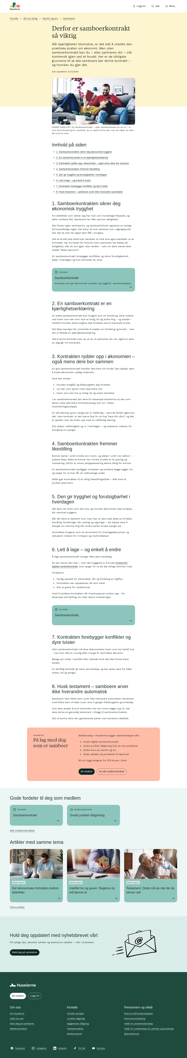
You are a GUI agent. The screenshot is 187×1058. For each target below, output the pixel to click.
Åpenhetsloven (131, 1033)
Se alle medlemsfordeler (111, 771)
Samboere (69, 18)
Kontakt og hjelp (75, 1013)
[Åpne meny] (170, 6)
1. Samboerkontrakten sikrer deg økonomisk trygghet (84, 152)
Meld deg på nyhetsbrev (24, 952)
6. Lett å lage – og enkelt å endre (73, 180)
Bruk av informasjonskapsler (138, 1013)
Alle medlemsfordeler (22, 830)
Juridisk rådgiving (76, 1018)
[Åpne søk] (155, 6)
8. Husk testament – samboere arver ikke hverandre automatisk (89, 192)
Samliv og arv (50, 18)
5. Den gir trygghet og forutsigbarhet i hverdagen (81, 174)
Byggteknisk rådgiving (78, 1023)
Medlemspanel (74, 1033)
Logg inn (34, 996)
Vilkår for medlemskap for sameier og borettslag (148, 1028)
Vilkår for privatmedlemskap (138, 1023)
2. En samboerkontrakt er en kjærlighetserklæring (82, 157)
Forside (14, 18)
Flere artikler (17, 907)
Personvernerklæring (134, 1018)
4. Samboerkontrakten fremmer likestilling (78, 169)
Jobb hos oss (16, 1018)
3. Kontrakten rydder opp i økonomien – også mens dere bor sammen (92, 163)
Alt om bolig (30, 18)
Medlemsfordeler (18, 1028)
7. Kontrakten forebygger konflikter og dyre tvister (82, 186)
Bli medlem (86, 771)
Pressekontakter (75, 1028)
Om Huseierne (17, 1013)
